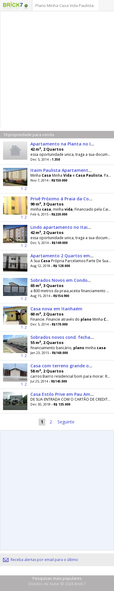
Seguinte (65, 422)
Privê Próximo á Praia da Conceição (67, 199)
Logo (13, 6)
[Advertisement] (57, 71)
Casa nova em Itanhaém (56, 309)
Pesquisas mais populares (57, 578)
